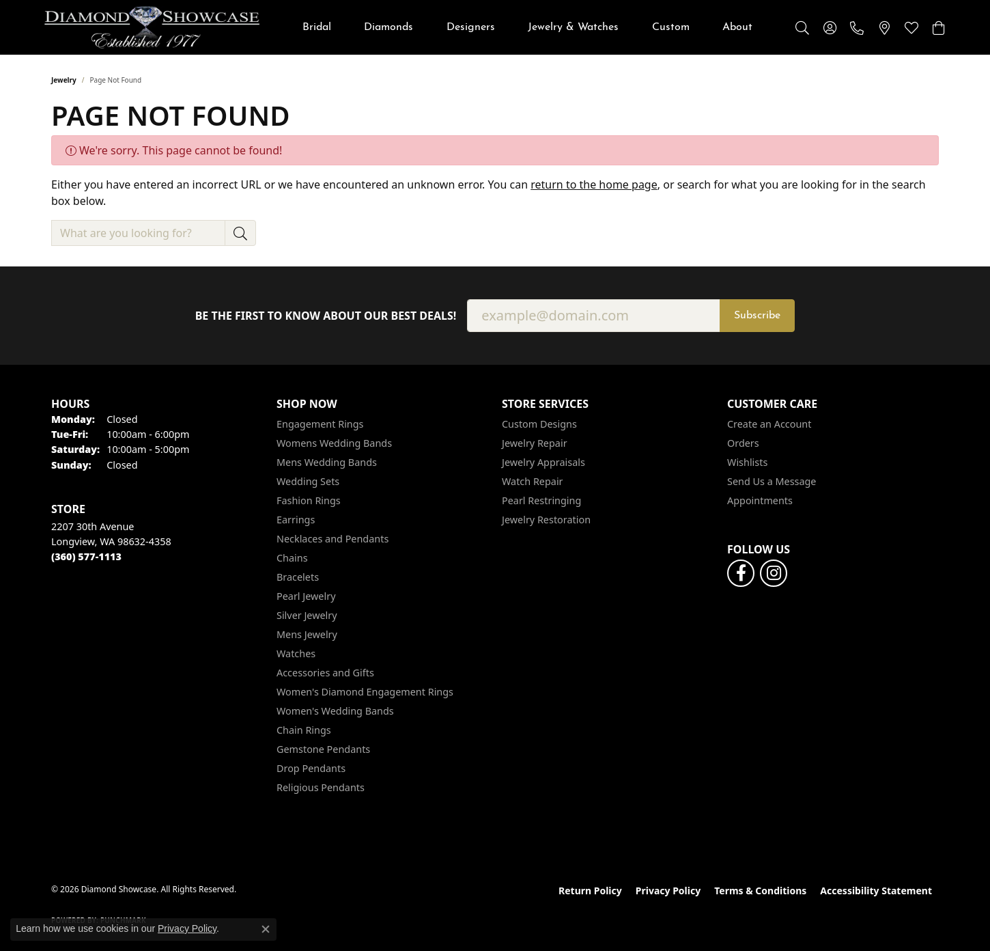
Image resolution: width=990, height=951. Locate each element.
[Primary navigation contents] (527, 27)
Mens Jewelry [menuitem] (307, 634)
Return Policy (590, 890)
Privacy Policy (668, 890)
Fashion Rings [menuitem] (309, 500)
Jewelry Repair (534, 443)
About (737, 27)
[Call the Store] (86, 556)
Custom (671, 27)
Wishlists (747, 462)
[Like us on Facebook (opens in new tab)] (740, 573)
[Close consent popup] (265, 929)
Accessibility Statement (876, 890)
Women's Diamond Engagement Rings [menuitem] (365, 691)
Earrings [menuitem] (296, 519)
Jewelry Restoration (546, 519)
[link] (857, 27)
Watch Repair (532, 481)
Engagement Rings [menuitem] (320, 423)
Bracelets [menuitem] (298, 576)
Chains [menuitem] (292, 557)
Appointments (760, 500)
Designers (471, 27)
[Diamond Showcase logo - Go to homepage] (152, 27)
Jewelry (63, 80)
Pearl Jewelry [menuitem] (306, 596)
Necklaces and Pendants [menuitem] (332, 538)
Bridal (316, 27)
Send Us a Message (771, 481)
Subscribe (757, 315)
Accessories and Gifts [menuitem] (325, 672)
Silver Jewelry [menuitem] (307, 615)
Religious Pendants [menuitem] (321, 787)
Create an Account (769, 423)
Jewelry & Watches (573, 27)
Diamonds (388, 27)
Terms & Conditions (760, 890)
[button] (802, 27)
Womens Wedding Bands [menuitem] (334, 443)
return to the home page (594, 184)
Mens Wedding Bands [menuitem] (327, 462)
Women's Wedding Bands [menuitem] (335, 710)
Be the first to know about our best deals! (326, 315)
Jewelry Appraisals (543, 462)
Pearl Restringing (541, 500)
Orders (743, 443)
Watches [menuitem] (296, 653)
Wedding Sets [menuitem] (308, 481)
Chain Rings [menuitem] (304, 729)
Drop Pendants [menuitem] (311, 768)
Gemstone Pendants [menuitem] (323, 749)
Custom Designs (539, 423)
